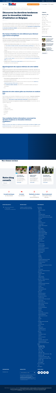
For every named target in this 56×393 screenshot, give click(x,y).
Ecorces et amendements (42, 307)
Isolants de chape (41, 238)
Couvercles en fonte (41, 284)
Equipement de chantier (42, 341)
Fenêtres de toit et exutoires (43, 260)
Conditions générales (33, 387)
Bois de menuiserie (41, 249)
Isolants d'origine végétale (42, 232)
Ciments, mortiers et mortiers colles (44, 215)
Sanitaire (39, 325)
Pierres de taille (40, 224)
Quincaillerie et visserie (42, 334)
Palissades (40, 308)
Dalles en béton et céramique (43, 303)
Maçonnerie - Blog (25, 7)
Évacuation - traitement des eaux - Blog (46, 23)
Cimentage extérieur (41, 214)
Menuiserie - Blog (45, 24)
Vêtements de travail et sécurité (43, 342)
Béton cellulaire (40, 228)
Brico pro (39, 331)
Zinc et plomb (40, 269)
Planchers (40, 221)
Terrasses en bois (41, 297)
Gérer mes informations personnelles (26, 208)
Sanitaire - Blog (44, 31)
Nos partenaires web (48, 387)
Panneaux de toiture (41, 262)
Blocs (39, 211)
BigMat (11, 7)
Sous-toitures (40, 266)
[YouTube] (41, 372)
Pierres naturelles (41, 304)
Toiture (39, 253)
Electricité (40, 338)
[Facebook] (39, 372)
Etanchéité (40, 218)
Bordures (39, 310)
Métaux (39, 219)
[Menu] (5, 4)
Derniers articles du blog (47, 36)
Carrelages (40, 322)
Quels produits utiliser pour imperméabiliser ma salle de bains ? (49, 44)
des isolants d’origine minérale (12, 45)
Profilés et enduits (41, 277)
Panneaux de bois (41, 243)
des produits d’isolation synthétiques (26, 45)
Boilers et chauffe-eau (42, 329)
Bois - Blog (43, 17)
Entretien (39, 318)
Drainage (39, 286)
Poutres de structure (41, 222)
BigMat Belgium (6, 7)
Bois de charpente (41, 246)
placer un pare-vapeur (9, 58)
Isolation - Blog (40, 348)
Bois (38, 242)
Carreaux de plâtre (41, 273)
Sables (39, 317)
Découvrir (44, 53)
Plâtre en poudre (41, 276)
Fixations (39, 335)
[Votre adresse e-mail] (28, 372)
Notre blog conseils (17, 7)
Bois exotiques (40, 252)
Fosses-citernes (41, 287)
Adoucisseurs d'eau (41, 280)
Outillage (39, 332)
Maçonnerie (40, 208)
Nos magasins (40, 366)
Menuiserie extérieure (42, 293)
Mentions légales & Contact (24, 387)
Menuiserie (40, 291)
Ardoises (39, 255)
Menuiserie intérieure (41, 294)
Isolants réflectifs (41, 235)
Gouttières (40, 263)
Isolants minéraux (41, 229)
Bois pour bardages (41, 245)
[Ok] (34, 372)
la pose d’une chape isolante (17, 61)
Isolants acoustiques (41, 236)
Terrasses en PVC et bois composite (44, 298)
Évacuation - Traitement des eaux (43, 279)
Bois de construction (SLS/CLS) (43, 248)
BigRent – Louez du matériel (33, 4)
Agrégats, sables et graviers (42, 225)
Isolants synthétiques (41, 231)
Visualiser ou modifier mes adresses (26, 207)
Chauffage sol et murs (42, 328)
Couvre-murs (40, 311)
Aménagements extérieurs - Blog (46, 27)
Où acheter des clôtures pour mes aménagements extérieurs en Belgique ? (49, 49)
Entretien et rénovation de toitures (44, 270)
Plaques (39, 274)
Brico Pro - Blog (44, 32)
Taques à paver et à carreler (42, 315)
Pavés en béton (40, 300)
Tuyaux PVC (40, 290)
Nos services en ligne (41, 363)
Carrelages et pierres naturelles (43, 321)
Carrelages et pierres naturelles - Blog (45, 29)
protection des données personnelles (25, 377)
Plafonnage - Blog (45, 20)
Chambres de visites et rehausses (43, 283)
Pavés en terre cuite (41, 301)
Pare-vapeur (40, 239)
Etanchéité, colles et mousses (43, 339)
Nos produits (40, 207)
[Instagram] (47, 372)
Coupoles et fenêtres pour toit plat (44, 259)
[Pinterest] (44, 372)
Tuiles (39, 267)
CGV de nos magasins (40, 387)
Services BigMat (40, 362)
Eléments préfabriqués (42, 314)
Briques (39, 212)
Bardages (40, 256)
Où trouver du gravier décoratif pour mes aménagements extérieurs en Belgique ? (49, 40)
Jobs (39, 365)
